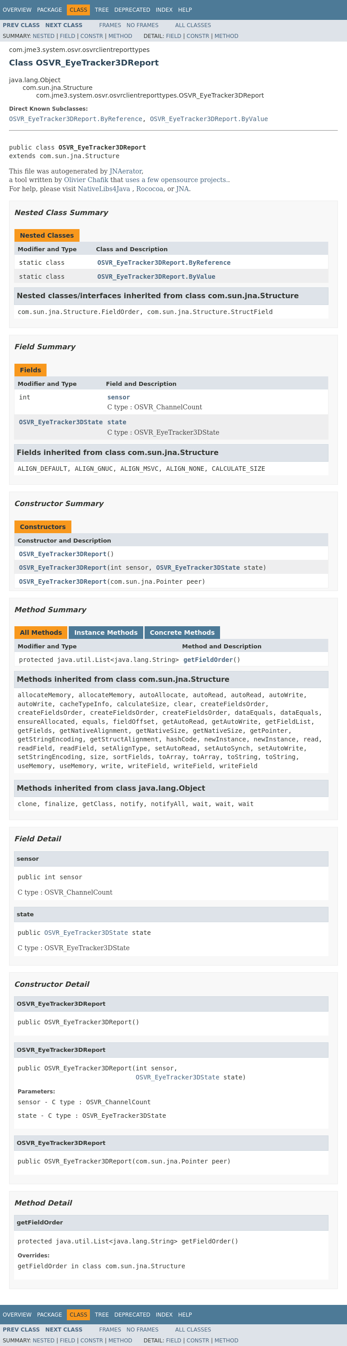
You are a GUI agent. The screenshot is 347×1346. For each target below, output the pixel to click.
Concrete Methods (182, 632)
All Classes (193, 25)
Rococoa (150, 188)
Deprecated (132, 10)
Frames (110, 25)
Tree (102, 10)
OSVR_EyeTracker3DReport (63, 554)
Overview (17, 10)
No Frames (143, 25)
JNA (182, 188)
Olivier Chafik (86, 179)
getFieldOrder (208, 659)
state (116, 422)
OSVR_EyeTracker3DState (61, 422)
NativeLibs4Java (104, 188)
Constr (91, 36)
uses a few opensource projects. (176, 179)
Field (67, 36)
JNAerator (126, 171)
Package (49, 10)
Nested (43, 36)
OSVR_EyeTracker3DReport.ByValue (209, 118)
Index (164, 10)
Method (120, 36)
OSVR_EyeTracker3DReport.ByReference (75, 118)
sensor (118, 397)
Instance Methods (105, 632)
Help (185, 10)
